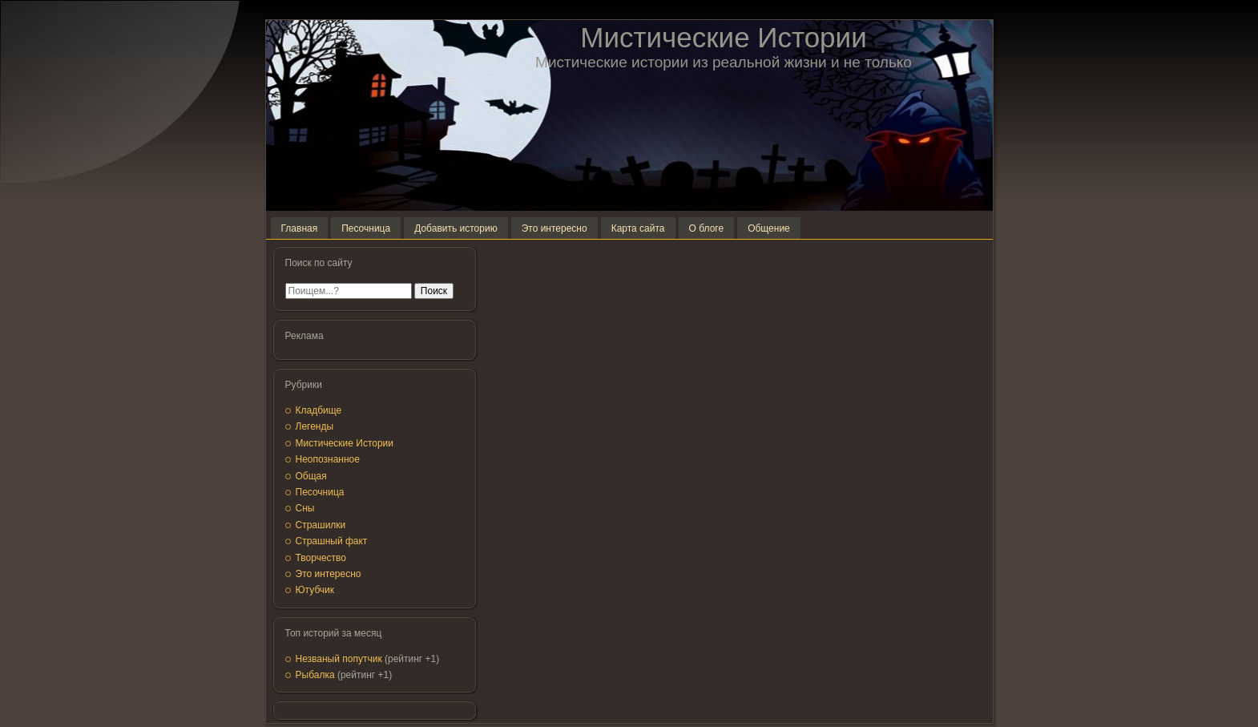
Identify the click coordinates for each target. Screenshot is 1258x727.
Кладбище (319, 410)
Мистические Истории (723, 37)
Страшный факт (332, 541)
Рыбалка (315, 675)
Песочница (320, 492)
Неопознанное (328, 459)
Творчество (321, 557)
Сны (305, 508)
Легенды (315, 426)
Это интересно (328, 574)
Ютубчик (315, 590)
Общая (311, 476)
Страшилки (321, 525)
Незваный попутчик (339, 658)
